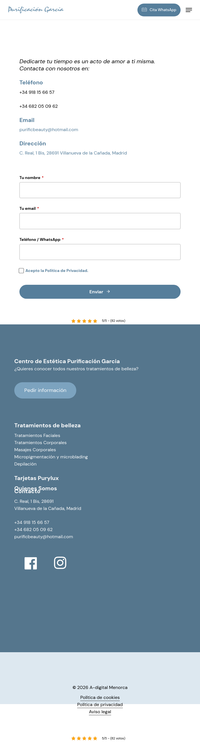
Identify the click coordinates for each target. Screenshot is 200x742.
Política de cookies (100, 697)
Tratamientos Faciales (37, 435)
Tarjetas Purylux (36, 478)
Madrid (73, 508)
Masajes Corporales (35, 450)
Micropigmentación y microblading (51, 457)
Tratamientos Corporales (40, 443)
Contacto (27, 491)
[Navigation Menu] (189, 10)
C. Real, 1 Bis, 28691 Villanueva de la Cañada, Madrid (73, 153)
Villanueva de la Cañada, (40, 508)
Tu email (29, 208)
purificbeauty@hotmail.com (48, 130)
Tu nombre (31, 177)
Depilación (25, 464)
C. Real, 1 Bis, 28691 (34, 501)
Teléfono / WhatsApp (41, 239)
